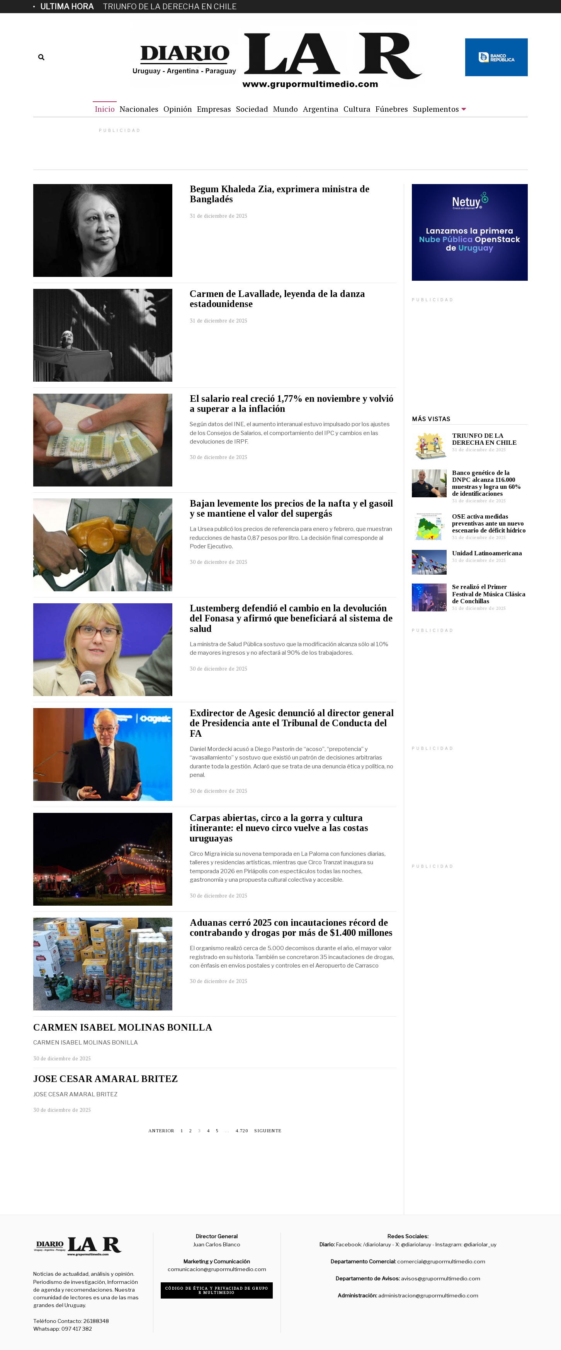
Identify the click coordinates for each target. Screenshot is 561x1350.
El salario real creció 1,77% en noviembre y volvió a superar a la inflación (291, 403)
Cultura (357, 109)
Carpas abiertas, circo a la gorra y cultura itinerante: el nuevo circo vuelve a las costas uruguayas (279, 828)
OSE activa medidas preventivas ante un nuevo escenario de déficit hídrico (489, 523)
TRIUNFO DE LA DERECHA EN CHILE (170, 6)
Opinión (177, 109)
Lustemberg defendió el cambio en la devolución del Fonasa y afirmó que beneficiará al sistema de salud (291, 618)
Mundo (285, 109)
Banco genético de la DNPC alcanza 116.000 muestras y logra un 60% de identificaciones (486, 483)
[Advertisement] (470, 1099)
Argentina (320, 109)
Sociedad (252, 109)
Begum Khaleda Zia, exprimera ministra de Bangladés (279, 194)
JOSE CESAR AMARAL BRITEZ (105, 1079)
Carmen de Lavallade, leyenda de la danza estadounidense (277, 298)
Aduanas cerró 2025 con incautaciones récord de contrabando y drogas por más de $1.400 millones (291, 927)
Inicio (105, 109)
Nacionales (139, 109)
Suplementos (436, 109)
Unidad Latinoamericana (487, 553)
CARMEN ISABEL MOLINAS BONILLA (122, 1027)
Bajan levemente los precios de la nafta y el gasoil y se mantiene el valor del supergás (291, 508)
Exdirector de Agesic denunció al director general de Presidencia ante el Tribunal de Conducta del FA (292, 723)
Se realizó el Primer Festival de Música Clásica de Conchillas (488, 593)
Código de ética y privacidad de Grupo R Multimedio (217, 1290)
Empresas (214, 109)
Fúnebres (392, 109)
